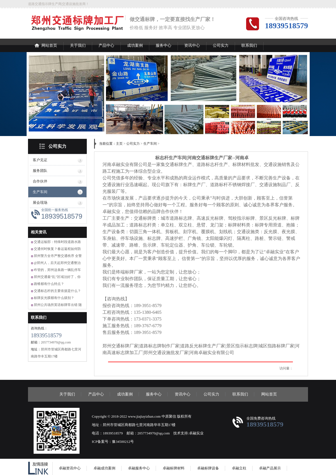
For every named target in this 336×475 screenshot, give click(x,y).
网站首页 (45, 43)
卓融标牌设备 (208, 468)
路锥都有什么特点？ (49, 284)
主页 (119, 144)
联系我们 (249, 45)
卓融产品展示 (270, 468)
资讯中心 (192, 45)
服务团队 (40, 171)
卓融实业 (196, 433)
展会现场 (40, 202)
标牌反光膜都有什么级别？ (54, 298)
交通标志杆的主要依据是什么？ (57, 291)
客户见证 (40, 160)
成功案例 (135, 45)
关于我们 (78, 45)
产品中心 (106, 45)
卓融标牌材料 (174, 468)
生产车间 (40, 192)
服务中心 (163, 45)
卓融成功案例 (104, 468)
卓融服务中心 (139, 468)
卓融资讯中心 (70, 468)
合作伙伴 (40, 181)
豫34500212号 (123, 441)
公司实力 (220, 45)
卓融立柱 (239, 468)
